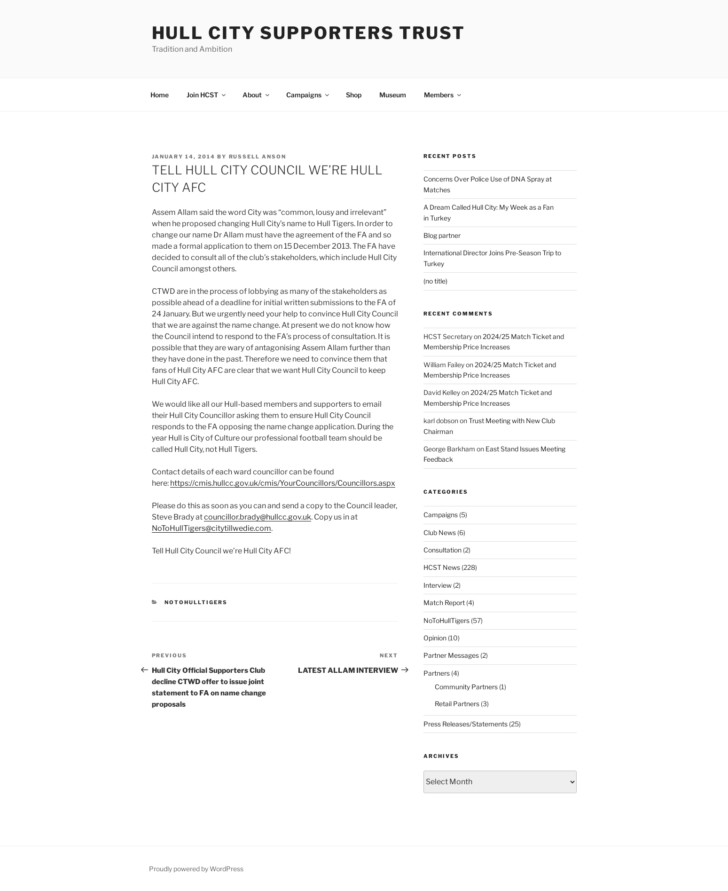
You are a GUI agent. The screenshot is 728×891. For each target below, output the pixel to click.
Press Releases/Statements (465, 724)
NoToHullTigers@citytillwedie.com (211, 528)
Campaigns (308, 95)
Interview (437, 585)
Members (443, 95)
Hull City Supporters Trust (308, 33)
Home (159, 95)
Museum (392, 95)
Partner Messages (451, 655)
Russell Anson (258, 156)
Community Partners (466, 687)
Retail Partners (457, 704)
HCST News (441, 567)
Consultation (442, 550)
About (257, 95)
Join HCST (207, 95)
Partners (436, 673)
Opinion (434, 638)
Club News (439, 532)
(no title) (435, 281)
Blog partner (442, 235)
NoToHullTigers (195, 602)
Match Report (444, 603)
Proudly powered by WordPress (196, 869)
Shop (353, 95)
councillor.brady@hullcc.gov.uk (257, 517)
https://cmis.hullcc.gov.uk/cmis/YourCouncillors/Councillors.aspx (282, 483)
